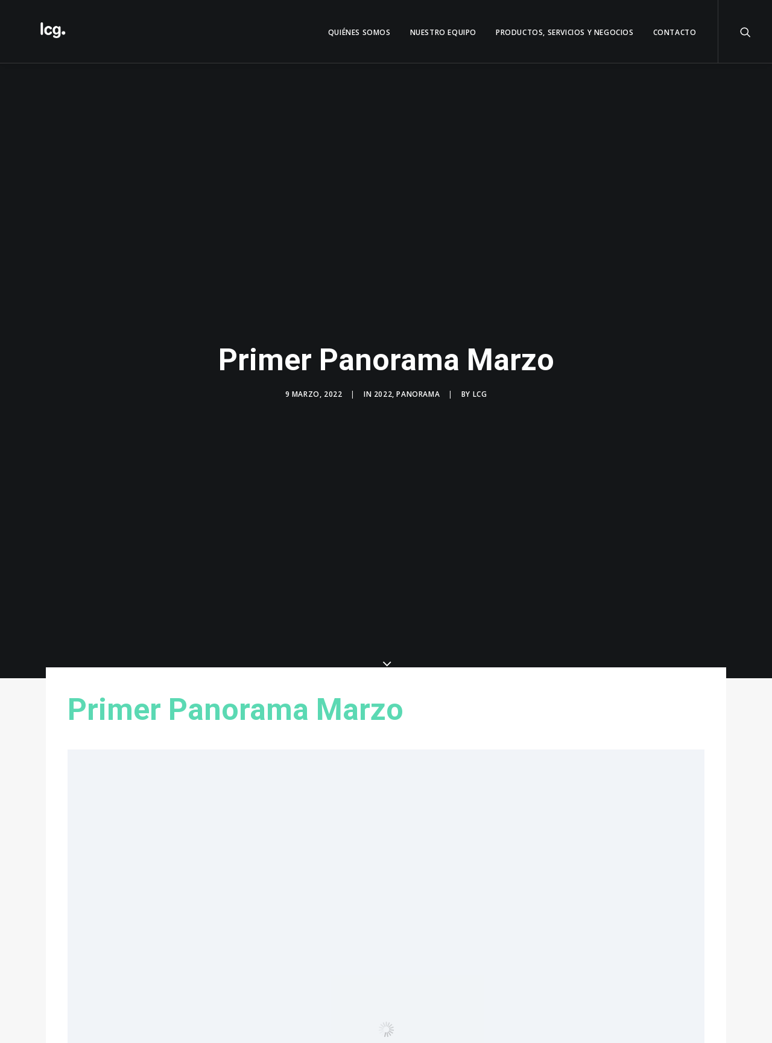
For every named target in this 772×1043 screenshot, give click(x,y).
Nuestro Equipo (443, 32)
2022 (383, 394)
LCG (480, 394)
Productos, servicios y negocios (565, 32)
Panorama (418, 394)
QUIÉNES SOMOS (359, 32)
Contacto (675, 32)
